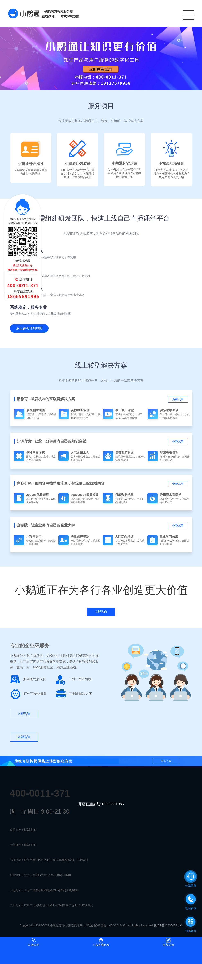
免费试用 (178, 399)
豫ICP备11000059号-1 (168, 925)
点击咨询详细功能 (29, 328)
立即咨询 (23, 714)
